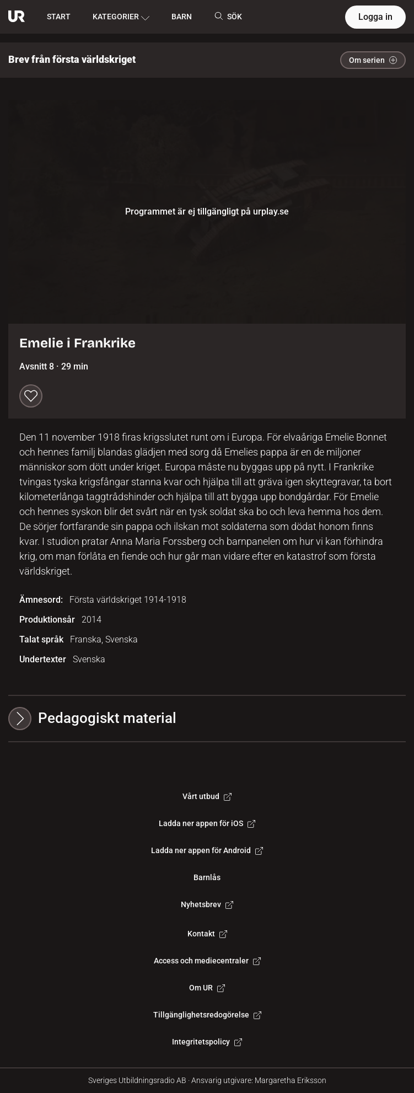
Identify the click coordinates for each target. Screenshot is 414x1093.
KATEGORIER (121, 17)
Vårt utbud (207, 796)
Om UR (207, 987)
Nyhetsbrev (207, 904)
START (59, 16)
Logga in (375, 17)
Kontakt (207, 933)
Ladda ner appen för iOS (207, 823)
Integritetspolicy (207, 1041)
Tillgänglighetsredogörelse (207, 1014)
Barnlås (207, 877)
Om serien (373, 60)
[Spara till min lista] (30, 396)
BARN (181, 16)
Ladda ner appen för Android (207, 850)
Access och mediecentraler (207, 960)
